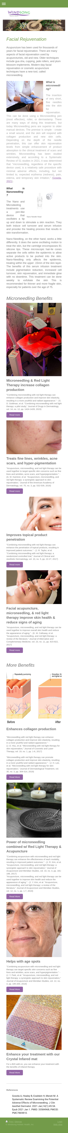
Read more (14, 415)
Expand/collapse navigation (34, 4)
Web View (57, 1124)
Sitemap (18, 1122)
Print (10, 1122)
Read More (14, 777)
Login (59, 1122)
